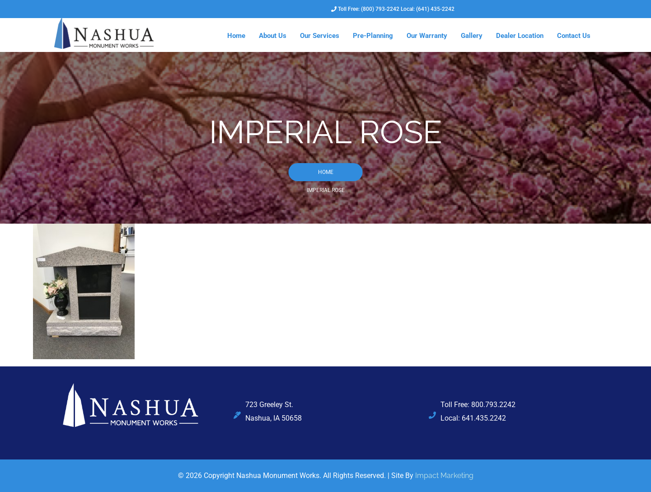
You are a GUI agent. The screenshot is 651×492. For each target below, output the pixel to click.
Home (236, 36)
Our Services (319, 36)
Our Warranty (427, 36)
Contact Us (573, 36)
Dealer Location (519, 36)
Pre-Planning (373, 36)
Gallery (471, 36)
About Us (272, 36)
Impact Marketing (444, 475)
